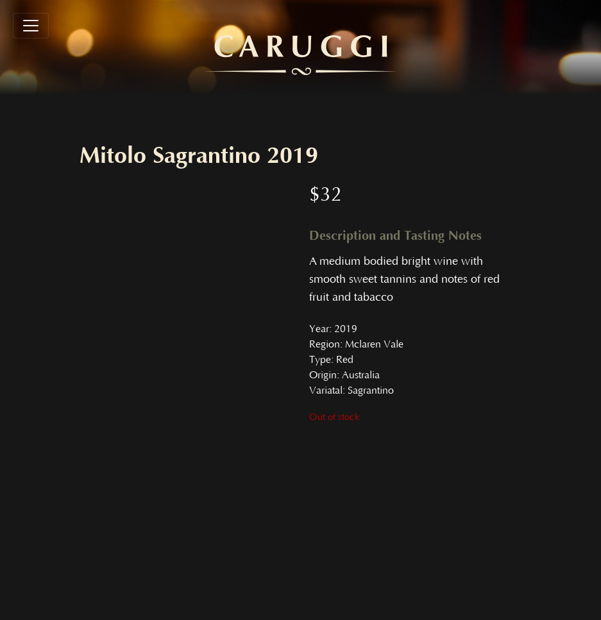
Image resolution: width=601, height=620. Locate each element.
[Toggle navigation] (31, 25)
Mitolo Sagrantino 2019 (199, 155)
